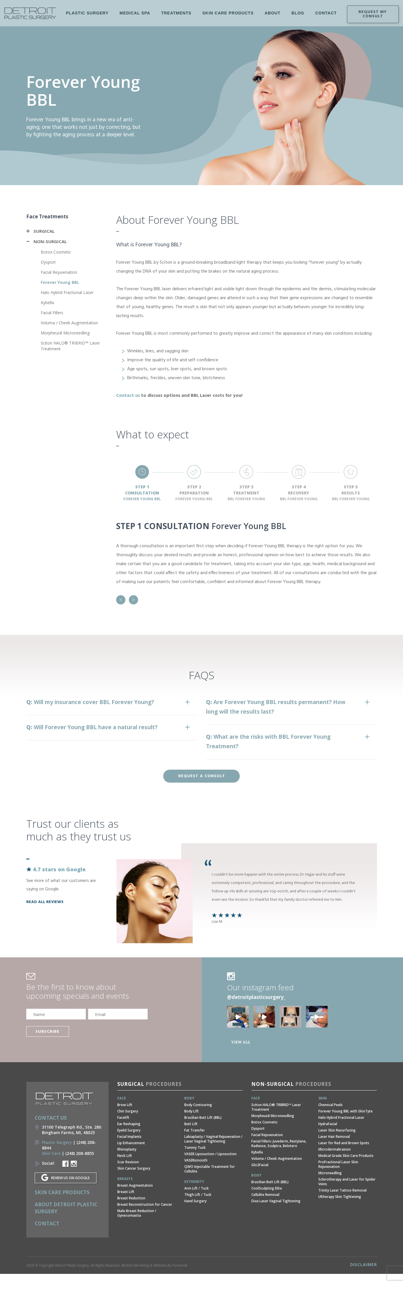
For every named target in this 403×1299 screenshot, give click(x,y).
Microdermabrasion (334, 1149)
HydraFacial (327, 1123)
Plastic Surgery (87, 18)
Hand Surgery (195, 1200)
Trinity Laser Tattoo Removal (342, 1190)
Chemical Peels (330, 1104)
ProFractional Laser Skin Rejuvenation (338, 1164)
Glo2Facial (259, 1164)
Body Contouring (198, 1104)
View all (240, 1042)
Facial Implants (129, 1136)
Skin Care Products (228, 13)
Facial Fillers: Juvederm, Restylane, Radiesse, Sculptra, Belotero (279, 1143)
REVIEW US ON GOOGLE (70, 1177)
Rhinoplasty (126, 1149)
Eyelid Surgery (128, 1130)
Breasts (125, 1178)
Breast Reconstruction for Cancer (144, 1204)
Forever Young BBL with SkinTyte (345, 1111)
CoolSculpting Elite (266, 1188)
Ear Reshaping (128, 1123)
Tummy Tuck (195, 1147)
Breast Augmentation (135, 1185)
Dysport (48, 262)
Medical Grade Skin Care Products (346, 1155)
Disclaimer (363, 1264)
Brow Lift (124, 1104)
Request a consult (201, 776)
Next (133, 599)
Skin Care (51, 1153)
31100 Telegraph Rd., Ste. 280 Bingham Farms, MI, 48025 (71, 1129)
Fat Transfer (194, 1130)
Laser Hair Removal (334, 1136)
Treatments (176, 18)
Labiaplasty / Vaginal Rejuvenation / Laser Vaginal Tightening (213, 1139)
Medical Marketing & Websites (144, 1265)
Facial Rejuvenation (59, 272)
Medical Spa (135, 18)
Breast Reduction (131, 1198)
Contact (47, 1223)
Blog (297, 13)
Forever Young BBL (60, 282)
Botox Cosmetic (56, 252)
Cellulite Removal (265, 1194)
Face (121, 1098)
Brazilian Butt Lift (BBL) (203, 1117)
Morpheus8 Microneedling (65, 333)
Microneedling (330, 1172)
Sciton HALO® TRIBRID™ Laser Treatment (276, 1107)
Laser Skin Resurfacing (337, 1130)
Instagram (336, 15)
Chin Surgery (127, 1111)
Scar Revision (128, 1162)
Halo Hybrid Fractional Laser (67, 292)
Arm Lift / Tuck (196, 1188)
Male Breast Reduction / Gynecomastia (136, 1213)
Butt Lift (191, 1123)
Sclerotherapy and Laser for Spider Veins (347, 1181)
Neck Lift (124, 1155)
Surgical (44, 231)
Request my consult (373, 14)
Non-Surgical (50, 241)
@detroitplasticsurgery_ (256, 997)
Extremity (194, 1181)
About (273, 13)
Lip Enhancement (131, 1142)
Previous (120, 599)
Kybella (47, 302)
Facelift (123, 1117)
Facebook (325, 15)
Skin (322, 1098)
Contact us (128, 395)
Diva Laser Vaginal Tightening (275, 1200)
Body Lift (191, 1111)
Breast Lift (125, 1191)
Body (189, 1098)
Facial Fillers (52, 312)
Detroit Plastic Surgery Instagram (74, 1164)
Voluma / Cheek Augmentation (69, 322)
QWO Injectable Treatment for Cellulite (209, 1169)
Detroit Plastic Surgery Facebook (65, 1164)
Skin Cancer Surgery (133, 1168)
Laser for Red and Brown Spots (343, 1142)
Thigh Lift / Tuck (197, 1194)
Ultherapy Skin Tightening (339, 1196)
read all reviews (45, 902)
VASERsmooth (195, 1160)
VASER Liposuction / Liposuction (210, 1153)
